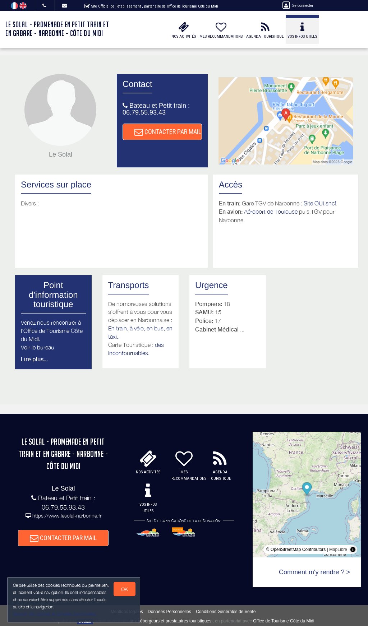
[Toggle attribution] (353, 549)
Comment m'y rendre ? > (314, 572)
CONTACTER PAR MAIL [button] (167, 131)
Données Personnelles (169, 611)
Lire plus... (34, 359)
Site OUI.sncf (320, 203)
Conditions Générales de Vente (226, 611)
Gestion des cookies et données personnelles (54, 614)
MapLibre (338, 549)
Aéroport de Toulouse (271, 211)
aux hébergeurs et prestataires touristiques (170, 620)
